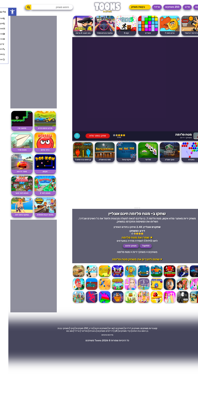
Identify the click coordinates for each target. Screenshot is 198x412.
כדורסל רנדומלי (182, 33)
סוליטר (140, 159)
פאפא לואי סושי (13, 193)
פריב (178, 6)
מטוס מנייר (13, 150)
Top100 (137, 246)
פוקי (64, 328)
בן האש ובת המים (132, 331)
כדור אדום (36, 150)
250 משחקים (164, 6)
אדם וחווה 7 (161, 33)
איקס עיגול (118, 159)
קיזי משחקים (116, 331)
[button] (4, 12)
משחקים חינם (92, 328)
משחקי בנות (54, 328)
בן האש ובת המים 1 (75, 159)
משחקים (191, 6)
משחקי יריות (177, 137)
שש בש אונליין (96, 159)
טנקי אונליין (161, 159)
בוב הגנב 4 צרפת (74, 33)
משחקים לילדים (123, 328)
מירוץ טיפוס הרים (37, 128)
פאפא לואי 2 (37, 193)
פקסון (36, 171)
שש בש (61, 331)
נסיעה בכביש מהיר (96, 33)
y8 (107, 331)
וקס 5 (118, 33)
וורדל (148, 6)
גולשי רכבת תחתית (37, 214)
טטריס (139, 33)
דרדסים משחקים (97, 331)
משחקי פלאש (122, 246)
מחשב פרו (13, 128)
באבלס (183, 159)
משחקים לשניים (107, 328)
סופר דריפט (14, 171)
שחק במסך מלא (89, 135)
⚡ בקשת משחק (131, 6)
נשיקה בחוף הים (13, 214)
